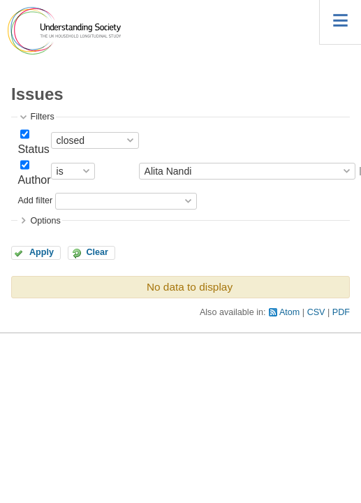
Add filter (34, 200)
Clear (97, 252)
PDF (341, 312)
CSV (316, 312)
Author (33, 180)
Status (33, 149)
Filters (42, 117)
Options (45, 221)
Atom (289, 312)
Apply (41, 252)
